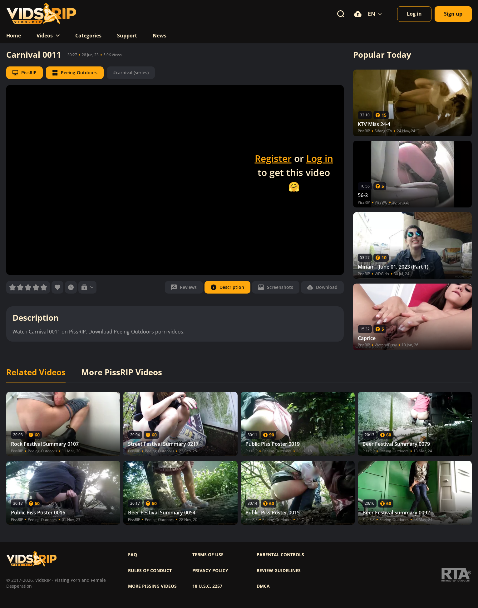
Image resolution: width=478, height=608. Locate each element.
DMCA (263, 586)
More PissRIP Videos (121, 372)
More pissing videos (152, 586)
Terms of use (208, 554)
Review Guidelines (279, 570)
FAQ (132, 554)
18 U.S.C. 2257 (207, 586)
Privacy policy (210, 570)
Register (273, 158)
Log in (319, 158)
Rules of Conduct (150, 570)
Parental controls (280, 554)
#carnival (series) (131, 72)
